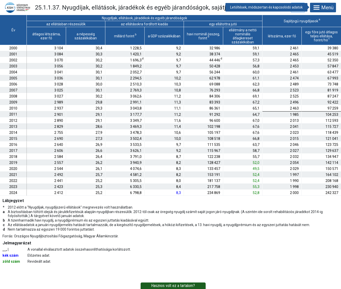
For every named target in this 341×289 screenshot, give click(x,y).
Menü (322, 8)
